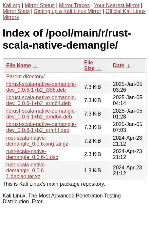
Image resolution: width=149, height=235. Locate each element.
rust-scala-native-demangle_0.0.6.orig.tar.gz (37, 141)
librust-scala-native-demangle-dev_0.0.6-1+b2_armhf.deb (41, 127)
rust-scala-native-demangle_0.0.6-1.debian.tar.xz (26, 170)
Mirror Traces (74, 5)
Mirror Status (40, 5)
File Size (89, 65)
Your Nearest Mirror (117, 5)
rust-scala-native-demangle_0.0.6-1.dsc (32, 154)
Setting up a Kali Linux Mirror (67, 11)
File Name (18, 65)
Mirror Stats (16, 11)
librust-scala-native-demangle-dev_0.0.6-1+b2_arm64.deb (41, 100)
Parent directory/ (25, 76)
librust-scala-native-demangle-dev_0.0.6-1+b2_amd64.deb (41, 113)
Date (118, 65)
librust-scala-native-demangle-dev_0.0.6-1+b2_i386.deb (41, 87)
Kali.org (11, 5)
